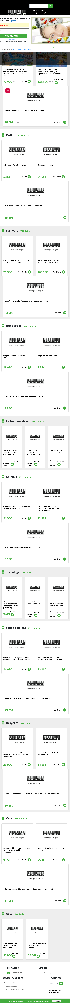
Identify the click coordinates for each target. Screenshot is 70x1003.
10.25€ (9, 805)
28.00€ (12, 122)
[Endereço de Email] (54, 983)
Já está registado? (12, 39)
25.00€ (32, 955)
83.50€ (9, 313)
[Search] (38, 6)
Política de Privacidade (26, 49)
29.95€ (7, 272)
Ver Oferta (24, 81)
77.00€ (10, 81)
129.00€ (46, 81)
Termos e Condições (16, 49)
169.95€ (43, 272)
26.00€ (7, 765)
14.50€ (42, 765)
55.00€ (7, 955)
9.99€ (6, 614)
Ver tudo (21, 135)
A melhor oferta (6, 463)
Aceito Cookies (56, 1001)
